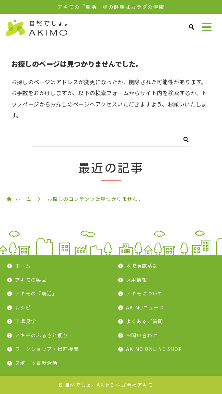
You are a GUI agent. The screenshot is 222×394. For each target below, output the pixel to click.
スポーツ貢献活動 (36, 362)
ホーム (23, 265)
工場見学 (26, 321)
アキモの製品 (31, 279)
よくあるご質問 (144, 321)
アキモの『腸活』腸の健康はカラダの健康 (111, 6)
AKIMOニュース (145, 307)
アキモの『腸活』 (36, 293)
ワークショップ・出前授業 (47, 348)
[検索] (111, 140)
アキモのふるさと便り (41, 335)
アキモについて (144, 293)
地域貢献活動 (142, 265)
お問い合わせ (142, 335)
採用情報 (137, 279)
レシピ (23, 307)
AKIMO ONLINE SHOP (154, 348)
